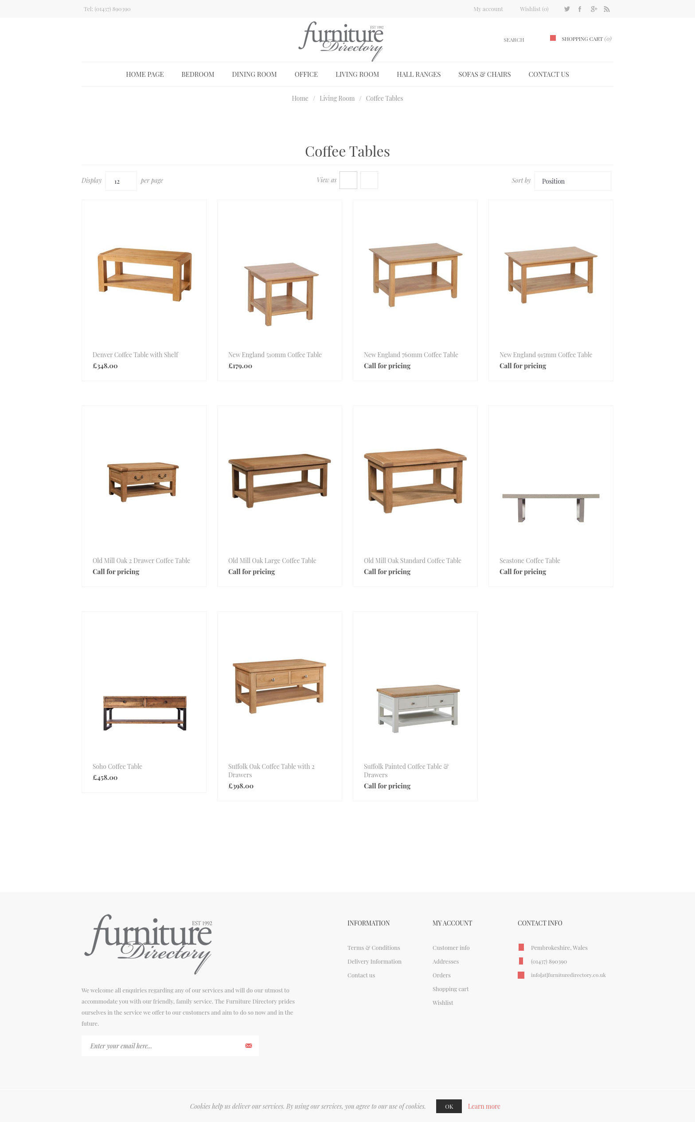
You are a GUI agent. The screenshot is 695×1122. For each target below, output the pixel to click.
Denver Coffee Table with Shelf (135, 354)
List (369, 180)
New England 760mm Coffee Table (411, 354)
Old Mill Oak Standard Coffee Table (412, 560)
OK (449, 1106)
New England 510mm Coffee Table (275, 354)
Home (300, 98)
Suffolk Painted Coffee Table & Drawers (406, 770)
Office (306, 74)
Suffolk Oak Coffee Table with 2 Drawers (271, 770)
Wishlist (443, 1002)
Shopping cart (451, 988)
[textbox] (503, 40)
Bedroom (198, 74)
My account (488, 8)
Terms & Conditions (374, 947)
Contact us (549, 74)
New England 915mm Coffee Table (546, 354)
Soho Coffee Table (117, 766)
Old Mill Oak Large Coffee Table (272, 560)
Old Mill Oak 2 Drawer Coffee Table (141, 560)
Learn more (484, 1106)
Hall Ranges (419, 74)
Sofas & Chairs (484, 74)
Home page (145, 74)
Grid (348, 180)
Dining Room (254, 74)
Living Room (357, 74)
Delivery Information (375, 961)
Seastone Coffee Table (530, 560)
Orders (442, 975)
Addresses (446, 961)
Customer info (451, 947)
